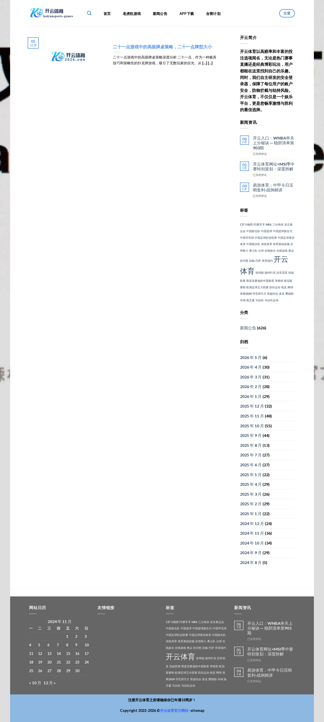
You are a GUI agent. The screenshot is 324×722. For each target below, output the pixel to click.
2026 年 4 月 (251, 367)
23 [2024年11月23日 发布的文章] (77, 662)
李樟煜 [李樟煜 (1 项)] (279, 280)
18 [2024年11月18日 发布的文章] (31, 662)
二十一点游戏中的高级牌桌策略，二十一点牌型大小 (162, 46)
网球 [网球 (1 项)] (290, 287)
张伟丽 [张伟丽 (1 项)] (259, 272)
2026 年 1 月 (251, 396)
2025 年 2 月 (251, 503)
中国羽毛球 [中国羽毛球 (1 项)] (247, 237)
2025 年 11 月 (252, 415)
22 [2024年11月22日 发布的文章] (68, 662)
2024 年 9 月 (251, 552)
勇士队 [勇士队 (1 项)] (253, 250)
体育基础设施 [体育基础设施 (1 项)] (281, 244)
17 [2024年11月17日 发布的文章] (87, 653)
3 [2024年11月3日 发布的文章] (86, 636)
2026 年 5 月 (251, 357)
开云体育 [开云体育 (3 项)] (180, 656)
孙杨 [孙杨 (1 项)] (252, 260)
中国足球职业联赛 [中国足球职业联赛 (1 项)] (266, 237)
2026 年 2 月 (251, 386)
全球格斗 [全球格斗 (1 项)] (200, 641)
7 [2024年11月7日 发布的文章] (58, 645)
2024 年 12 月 (252, 523)
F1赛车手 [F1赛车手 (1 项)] (259, 224)
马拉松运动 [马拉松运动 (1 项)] (271, 300)
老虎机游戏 (132, 13)
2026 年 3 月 (251, 376)
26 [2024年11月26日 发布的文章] (40, 671)
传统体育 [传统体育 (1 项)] (266, 244)
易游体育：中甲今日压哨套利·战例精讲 (273, 187)
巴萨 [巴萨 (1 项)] (258, 260)
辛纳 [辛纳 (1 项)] (243, 300)
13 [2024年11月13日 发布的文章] (49, 653)
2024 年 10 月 (252, 542)
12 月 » (50, 682)
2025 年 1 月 (251, 513)
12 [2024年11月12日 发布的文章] (40, 653)
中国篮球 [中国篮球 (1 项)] (266, 231)
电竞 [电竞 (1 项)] (284, 287)
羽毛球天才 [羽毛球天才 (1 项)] (259, 293)
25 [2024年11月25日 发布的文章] (31, 671)
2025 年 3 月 (251, 494)
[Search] (89, 13)
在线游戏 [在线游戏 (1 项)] (282, 250)
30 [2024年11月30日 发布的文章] (77, 671)
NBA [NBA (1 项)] (269, 224)
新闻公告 (160, 13)
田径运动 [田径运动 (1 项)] (274, 287)
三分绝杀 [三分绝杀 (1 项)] (278, 224)
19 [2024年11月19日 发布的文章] (40, 662)
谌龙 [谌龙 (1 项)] (282, 293)
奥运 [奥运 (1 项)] (291, 250)
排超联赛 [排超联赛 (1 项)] (174, 666)
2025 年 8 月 (251, 445)
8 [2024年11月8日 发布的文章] (67, 645)
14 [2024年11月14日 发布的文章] (59, 653)
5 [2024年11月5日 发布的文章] (39, 645)
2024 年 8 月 (251, 562)
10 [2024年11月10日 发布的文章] (87, 645)
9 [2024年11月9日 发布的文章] (76, 645)
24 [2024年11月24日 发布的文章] (87, 662)
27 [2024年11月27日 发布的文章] (49, 671)
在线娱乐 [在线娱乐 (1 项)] (270, 250)
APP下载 (186, 13)
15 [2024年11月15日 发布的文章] (68, 653)
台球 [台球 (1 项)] (261, 250)
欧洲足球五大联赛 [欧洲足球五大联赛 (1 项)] (257, 287)
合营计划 (213, 13)
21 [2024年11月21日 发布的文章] (59, 662)
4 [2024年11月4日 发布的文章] (30, 645)
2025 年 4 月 (251, 484)
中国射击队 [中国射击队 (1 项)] (253, 231)
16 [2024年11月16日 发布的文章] (77, 653)
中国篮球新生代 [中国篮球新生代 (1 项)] (282, 231)
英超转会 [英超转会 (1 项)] (272, 293)
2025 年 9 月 (251, 435)
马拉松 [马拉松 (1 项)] (259, 300)
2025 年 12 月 (252, 406)
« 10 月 (35, 682)
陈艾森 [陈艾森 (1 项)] (250, 300)
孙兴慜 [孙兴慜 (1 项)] (244, 260)
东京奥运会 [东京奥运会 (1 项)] (217, 622)
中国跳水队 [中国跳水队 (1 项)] (253, 244)
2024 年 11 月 (252, 533)
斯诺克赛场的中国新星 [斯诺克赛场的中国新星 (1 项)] (260, 280)
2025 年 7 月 (251, 454)
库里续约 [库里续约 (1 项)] (267, 260)
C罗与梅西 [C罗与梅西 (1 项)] (246, 224)
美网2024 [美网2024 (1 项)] (246, 293)
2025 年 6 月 (251, 464)
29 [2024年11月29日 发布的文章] (68, 671)
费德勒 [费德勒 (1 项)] (289, 293)
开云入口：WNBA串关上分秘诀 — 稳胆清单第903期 (273, 142)
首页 (107, 13)
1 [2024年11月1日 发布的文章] (67, 636)
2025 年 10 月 (252, 425)
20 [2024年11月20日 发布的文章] (49, 662)
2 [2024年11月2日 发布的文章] (76, 636)
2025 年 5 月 (251, 474)
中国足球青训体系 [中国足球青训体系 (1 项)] (200, 634)
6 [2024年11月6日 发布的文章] (48, 645)
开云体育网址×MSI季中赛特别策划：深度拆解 (274, 166)
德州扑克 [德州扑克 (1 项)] (270, 272)
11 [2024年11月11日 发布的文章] (31, 653)
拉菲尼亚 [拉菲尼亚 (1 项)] (282, 272)
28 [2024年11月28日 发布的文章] (59, 671)
